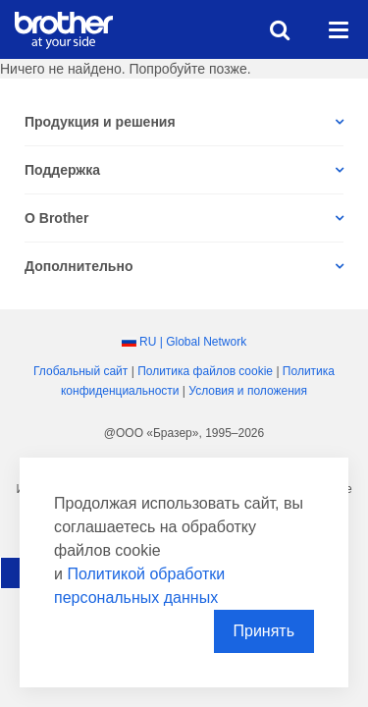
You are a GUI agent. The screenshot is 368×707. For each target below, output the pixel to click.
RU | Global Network (192, 342)
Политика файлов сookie (205, 371)
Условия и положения (247, 391)
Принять (264, 631)
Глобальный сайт (80, 371)
